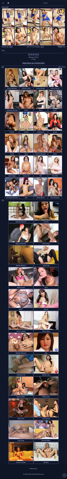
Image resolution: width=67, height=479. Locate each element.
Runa (40, 110)
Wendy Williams (21, 265)
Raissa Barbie (40, 88)
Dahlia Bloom (40, 198)
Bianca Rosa (46, 331)
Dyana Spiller (21, 397)
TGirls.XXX (4, 7)
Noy (46, 353)
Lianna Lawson (21, 331)
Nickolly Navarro (21, 222)
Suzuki (55, 132)
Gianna (46, 309)
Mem (26, 110)
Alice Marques (55, 198)
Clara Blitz (55, 176)
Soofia (12, 154)
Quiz (46, 287)
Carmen (46, 222)
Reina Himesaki (12, 88)
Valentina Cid (21, 375)
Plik (41, 176)
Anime (26, 132)
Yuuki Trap (46, 265)
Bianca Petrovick (21, 244)
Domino (46, 462)
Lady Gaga (21, 440)
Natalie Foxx (46, 375)
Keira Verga (46, 244)
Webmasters (33, 468)
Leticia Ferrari (55, 88)
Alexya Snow (21, 287)
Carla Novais (46, 418)
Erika (55, 110)
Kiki (26, 198)
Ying (11, 47)
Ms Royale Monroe (12, 198)
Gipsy (26, 154)
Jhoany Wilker (46, 440)
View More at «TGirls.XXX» (33, 63)
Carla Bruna (40, 132)
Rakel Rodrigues (41, 154)
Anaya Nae (26, 176)
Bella (21, 309)
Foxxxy (12, 132)
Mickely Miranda (21, 353)
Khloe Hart (21, 418)
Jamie (55, 154)
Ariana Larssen (21, 462)
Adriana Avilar (26, 88)
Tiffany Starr (46, 397)
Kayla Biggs (12, 176)
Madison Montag (12, 110)
